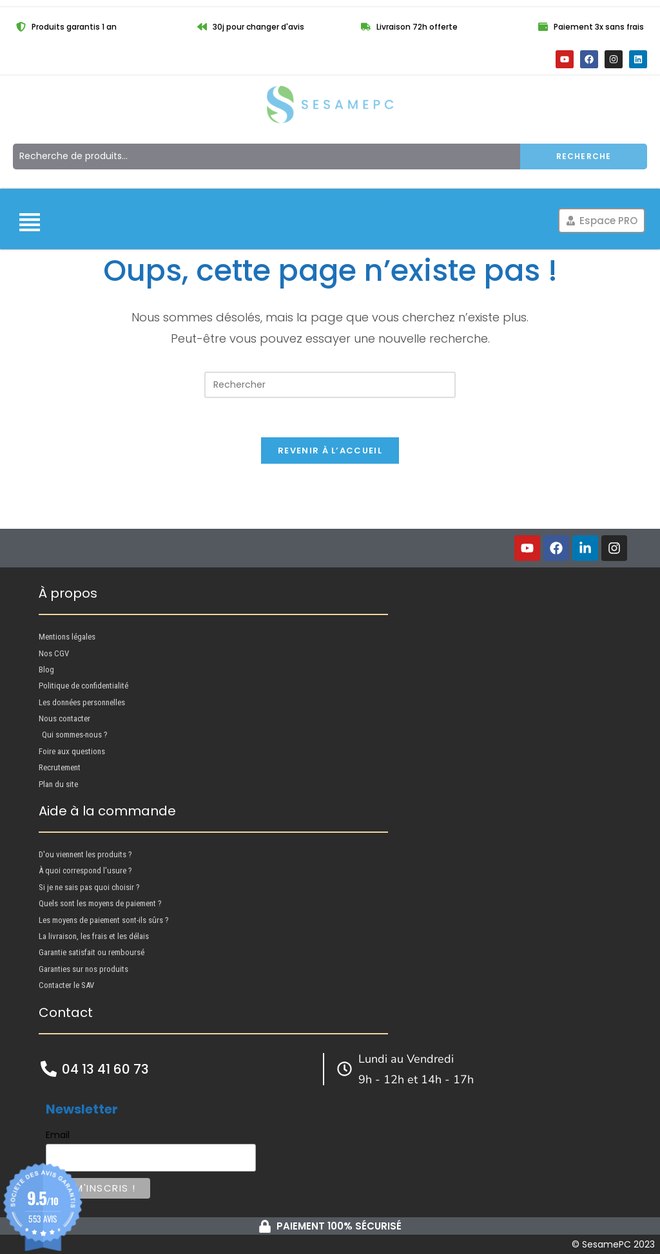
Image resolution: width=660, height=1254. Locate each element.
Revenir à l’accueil (330, 450)
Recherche (584, 156)
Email (58, 1134)
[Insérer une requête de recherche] (330, 385)
